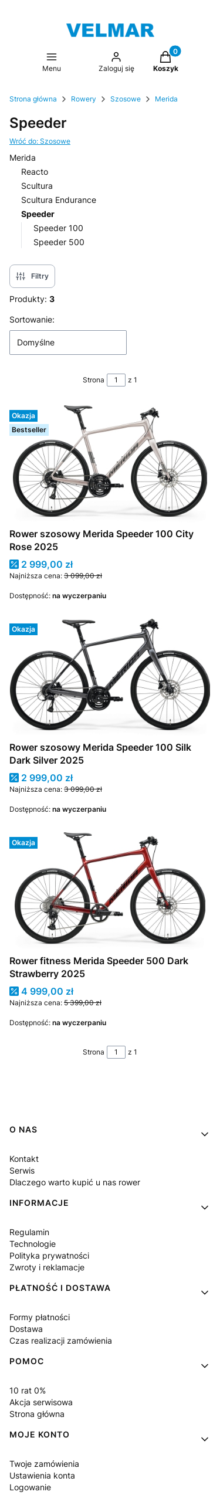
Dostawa (26, 1329)
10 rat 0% (27, 1390)
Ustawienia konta (42, 1475)
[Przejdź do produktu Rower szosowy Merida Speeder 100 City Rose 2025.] (110, 464)
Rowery (83, 98)
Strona (93, 379)
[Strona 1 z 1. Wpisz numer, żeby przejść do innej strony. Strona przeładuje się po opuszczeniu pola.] (116, 380)
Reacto (34, 172)
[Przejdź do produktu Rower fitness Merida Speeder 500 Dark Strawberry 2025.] (110, 891)
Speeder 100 (58, 228)
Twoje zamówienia (44, 1464)
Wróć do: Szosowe (39, 141)
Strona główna (33, 98)
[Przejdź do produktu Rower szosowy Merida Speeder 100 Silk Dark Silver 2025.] (110, 677)
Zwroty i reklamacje (46, 1267)
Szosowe (125, 98)
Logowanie (30, 1487)
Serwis (22, 1170)
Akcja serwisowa (41, 1402)
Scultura (37, 186)
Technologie (32, 1244)
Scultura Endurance (58, 200)
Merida (166, 98)
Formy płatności (39, 1317)
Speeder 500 (58, 242)
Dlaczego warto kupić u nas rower (74, 1182)
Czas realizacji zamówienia (60, 1340)
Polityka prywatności (49, 1255)
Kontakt (24, 1159)
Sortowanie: (32, 319)
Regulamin (29, 1232)
